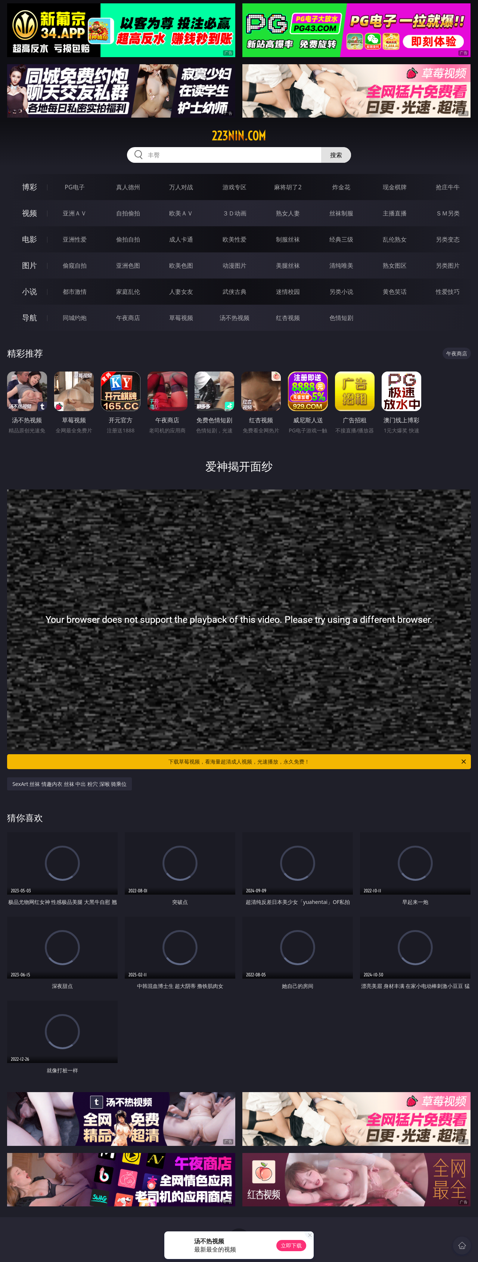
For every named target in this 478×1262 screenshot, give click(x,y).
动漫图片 (234, 265)
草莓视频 (181, 318)
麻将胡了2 (287, 187)
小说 (29, 291)
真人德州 (128, 187)
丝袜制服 (341, 213)
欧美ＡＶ (181, 213)
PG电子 (74, 187)
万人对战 (181, 187)
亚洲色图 (128, 265)
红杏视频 (288, 318)
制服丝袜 (288, 239)
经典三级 (341, 239)
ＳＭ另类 (448, 213)
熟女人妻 (288, 213)
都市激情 (75, 291)
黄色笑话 (395, 291)
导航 (29, 318)
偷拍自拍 (128, 239)
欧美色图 (181, 265)
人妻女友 (181, 291)
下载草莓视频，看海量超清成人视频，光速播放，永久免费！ (317, 761)
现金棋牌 (395, 187)
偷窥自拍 (75, 265)
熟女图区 (395, 265)
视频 (29, 213)
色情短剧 (341, 318)
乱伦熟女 (395, 239)
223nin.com (239, 135)
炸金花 (341, 187)
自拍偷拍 (128, 213)
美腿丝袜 (288, 265)
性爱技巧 (448, 291)
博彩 (29, 187)
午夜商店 (128, 318)
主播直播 (395, 213)
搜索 (336, 155)
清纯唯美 (341, 265)
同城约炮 (75, 318)
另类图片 (448, 265)
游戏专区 (234, 187)
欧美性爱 (234, 239)
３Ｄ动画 (234, 213)
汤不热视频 (234, 318)
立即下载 (291, 1245)
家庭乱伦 (128, 291)
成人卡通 (181, 239)
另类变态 (448, 239)
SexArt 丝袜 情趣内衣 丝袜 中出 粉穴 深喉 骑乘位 (69, 783)
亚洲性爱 (75, 239)
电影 (29, 239)
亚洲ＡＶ (75, 213)
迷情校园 (288, 291)
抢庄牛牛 (448, 187)
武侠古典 (234, 291)
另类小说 (341, 291)
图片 (29, 265)
